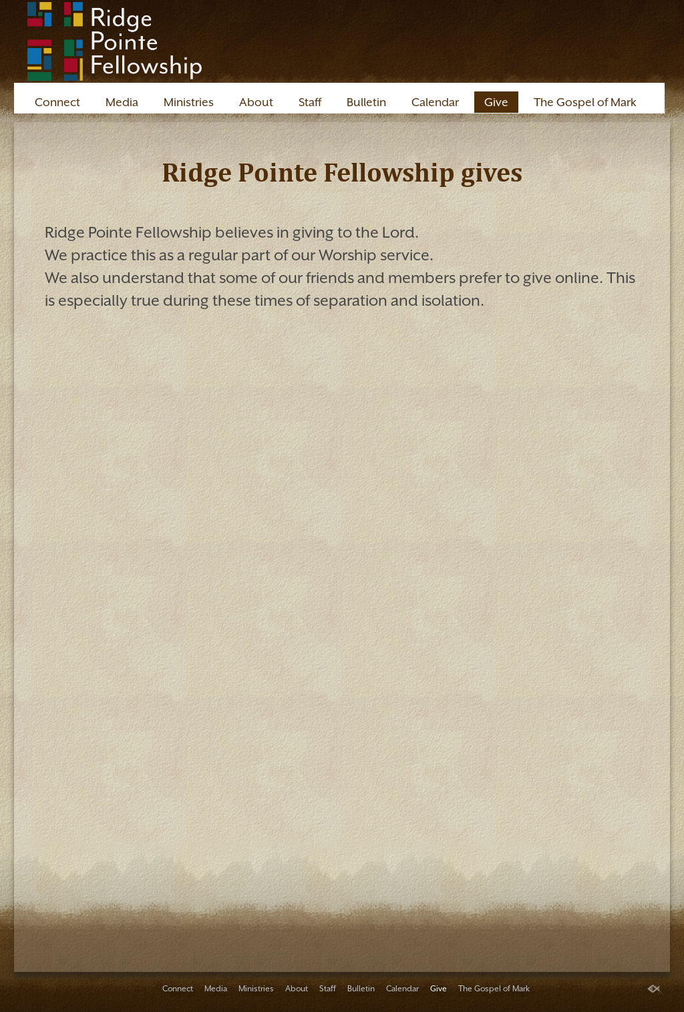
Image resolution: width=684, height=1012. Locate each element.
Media (122, 102)
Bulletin (366, 102)
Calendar (435, 102)
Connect (57, 102)
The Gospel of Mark (585, 102)
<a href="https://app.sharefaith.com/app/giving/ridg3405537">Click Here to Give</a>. (342, 601)
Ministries (189, 102)
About (256, 102)
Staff (310, 102)
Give (496, 102)
